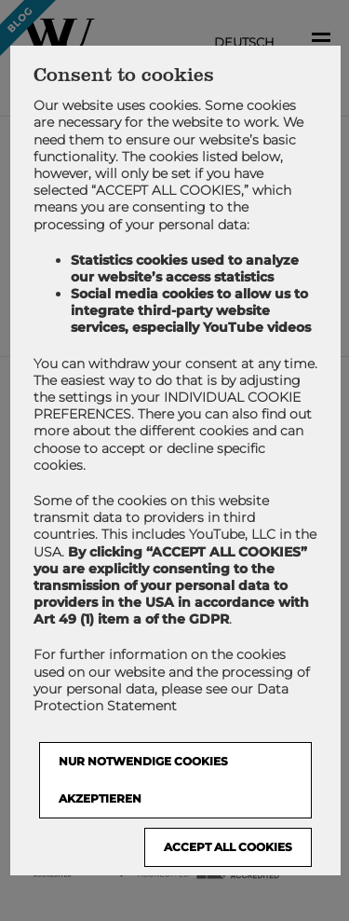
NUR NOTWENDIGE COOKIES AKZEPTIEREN (142, 780)
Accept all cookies (227, 848)
